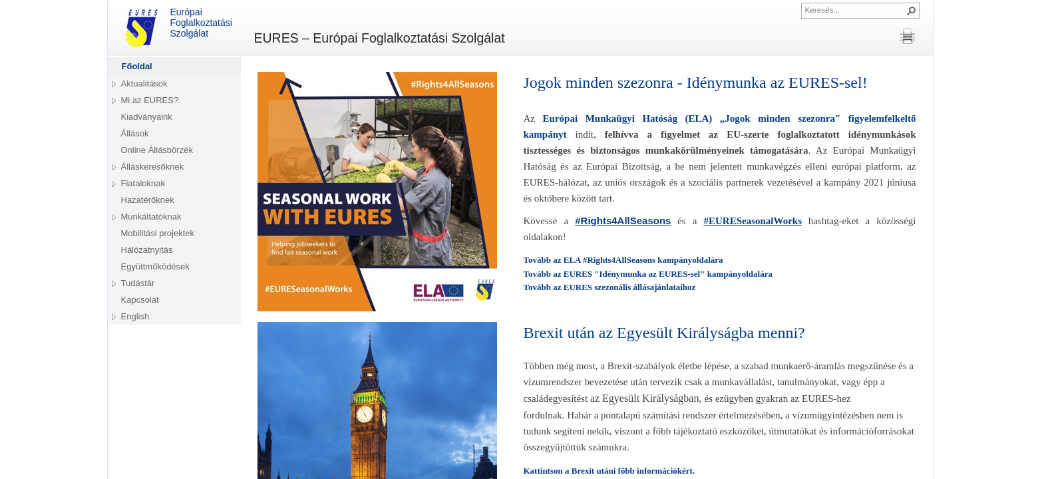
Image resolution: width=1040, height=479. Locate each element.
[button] (911, 10)
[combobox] (855, 9)
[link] (623, 221)
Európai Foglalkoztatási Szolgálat (176, 28)
